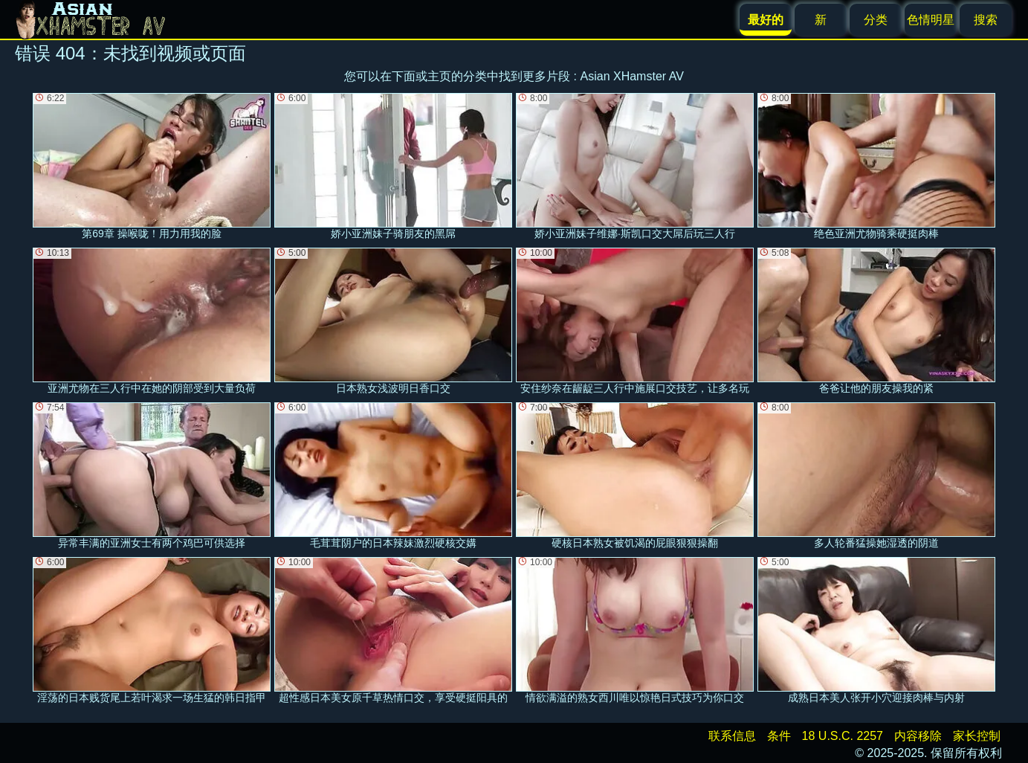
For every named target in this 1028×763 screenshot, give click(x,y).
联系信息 (732, 736)
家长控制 (976, 736)
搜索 (986, 19)
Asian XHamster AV (632, 76)
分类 (876, 19)
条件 (779, 736)
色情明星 (930, 19)
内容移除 (918, 736)
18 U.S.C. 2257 (842, 736)
